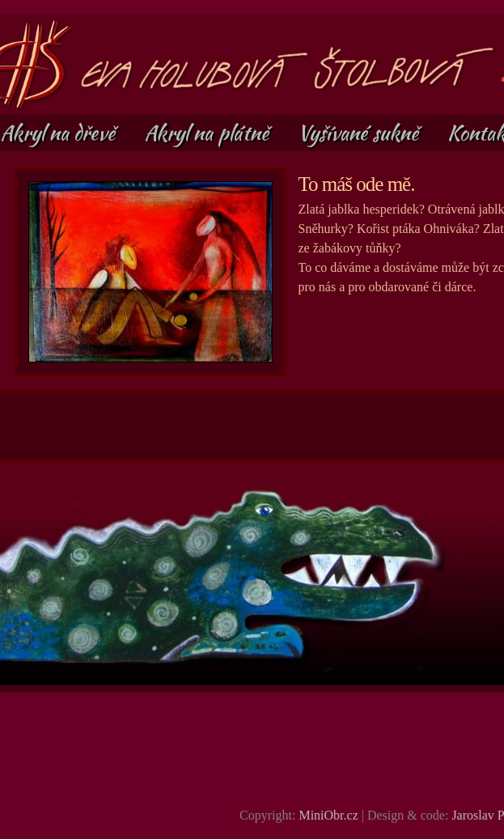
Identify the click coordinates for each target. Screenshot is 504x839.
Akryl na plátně (208, 132)
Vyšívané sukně (360, 132)
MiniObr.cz (328, 815)
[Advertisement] (253, 426)
